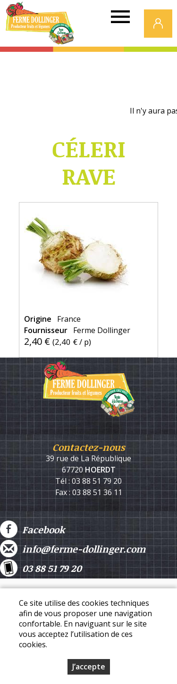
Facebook (32, 529)
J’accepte (88, 666)
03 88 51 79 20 (41, 568)
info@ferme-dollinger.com (72, 548)
